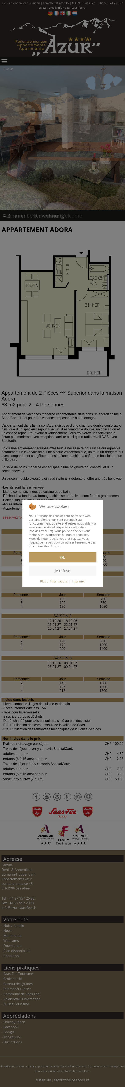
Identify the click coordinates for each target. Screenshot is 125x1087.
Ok (62, 557)
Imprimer (78, 581)
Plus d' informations (54, 581)
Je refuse (62, 570)
